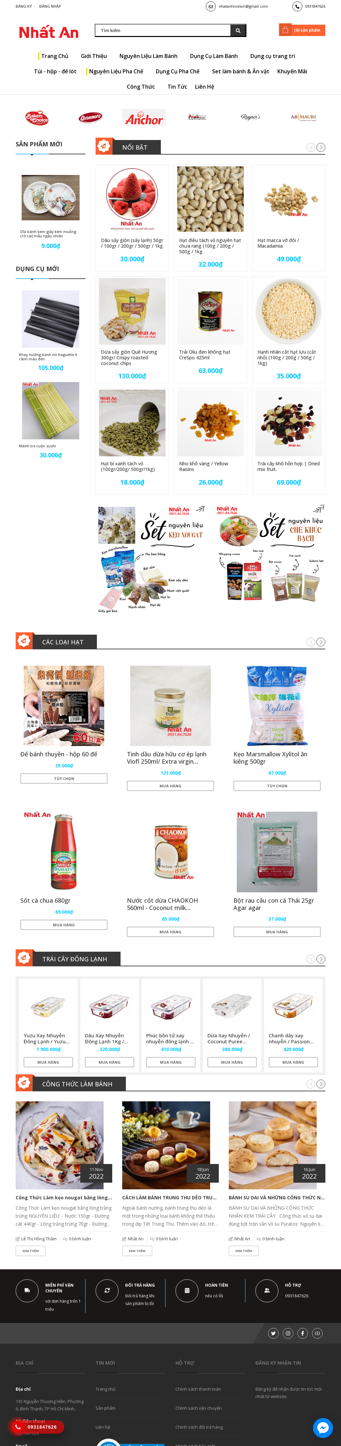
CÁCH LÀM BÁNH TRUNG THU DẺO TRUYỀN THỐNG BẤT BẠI (191, 1199)
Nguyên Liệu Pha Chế (118, 71)
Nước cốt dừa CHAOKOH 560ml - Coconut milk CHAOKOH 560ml (162, 908)
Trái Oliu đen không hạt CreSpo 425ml (204, 355)
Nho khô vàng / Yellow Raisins (203, 466)
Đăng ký (24, 6)
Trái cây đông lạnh (74, 960)
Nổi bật (135, 147)
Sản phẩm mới (39, 144)
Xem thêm (30, 1252)
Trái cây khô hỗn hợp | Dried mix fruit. (288, 466)
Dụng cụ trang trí (275, 56)
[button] (320, 147)
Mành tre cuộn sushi (37, 446)
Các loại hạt (63, 642)
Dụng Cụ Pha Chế (180, 71)
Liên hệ (103, 1429)
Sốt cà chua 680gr (46, 901)
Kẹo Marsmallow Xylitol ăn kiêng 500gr (271, 758)
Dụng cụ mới (37, 269)
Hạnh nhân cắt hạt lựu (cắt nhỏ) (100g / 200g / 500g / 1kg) (286, 357)
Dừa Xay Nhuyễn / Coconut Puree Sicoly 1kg (229, 1043)
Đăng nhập (50, 6)
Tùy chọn (64, 778)
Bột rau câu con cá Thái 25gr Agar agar (274, 904)
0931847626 (315, 6)
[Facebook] (302, 1335)
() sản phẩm (300, 30)
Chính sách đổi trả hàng (199, 1429)
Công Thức (143, 86)
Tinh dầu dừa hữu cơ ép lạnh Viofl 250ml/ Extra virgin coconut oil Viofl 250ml (167, 761)
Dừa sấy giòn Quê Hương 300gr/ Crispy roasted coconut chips (129, 357)
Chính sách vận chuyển (198, 1410)
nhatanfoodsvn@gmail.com (243, 6)
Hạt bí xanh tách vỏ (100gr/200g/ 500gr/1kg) (128, 466)
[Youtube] (317, 1335)
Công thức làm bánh (77, 1086)
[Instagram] (288, 1335)
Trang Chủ (57, 56)
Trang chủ (106, 1391)
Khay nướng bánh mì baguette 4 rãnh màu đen (48, 357)
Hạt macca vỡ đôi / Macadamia (278, 243)
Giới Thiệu (96, 56)
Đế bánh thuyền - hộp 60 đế (59, 754)
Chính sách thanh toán (198, 1391)
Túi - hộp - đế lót (57, 71)
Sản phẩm (106, 1410)
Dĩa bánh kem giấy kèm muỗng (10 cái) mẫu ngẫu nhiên (49, 233)
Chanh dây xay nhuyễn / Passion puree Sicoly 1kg (289, 1043)
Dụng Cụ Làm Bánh (216, 56)
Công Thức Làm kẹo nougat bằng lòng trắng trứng (77, 1199)
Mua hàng (170, 785)
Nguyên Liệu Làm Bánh (151, 56)
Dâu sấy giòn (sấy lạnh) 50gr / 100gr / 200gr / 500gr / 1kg (132, 243)
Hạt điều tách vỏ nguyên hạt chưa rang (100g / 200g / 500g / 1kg (210, 246)
